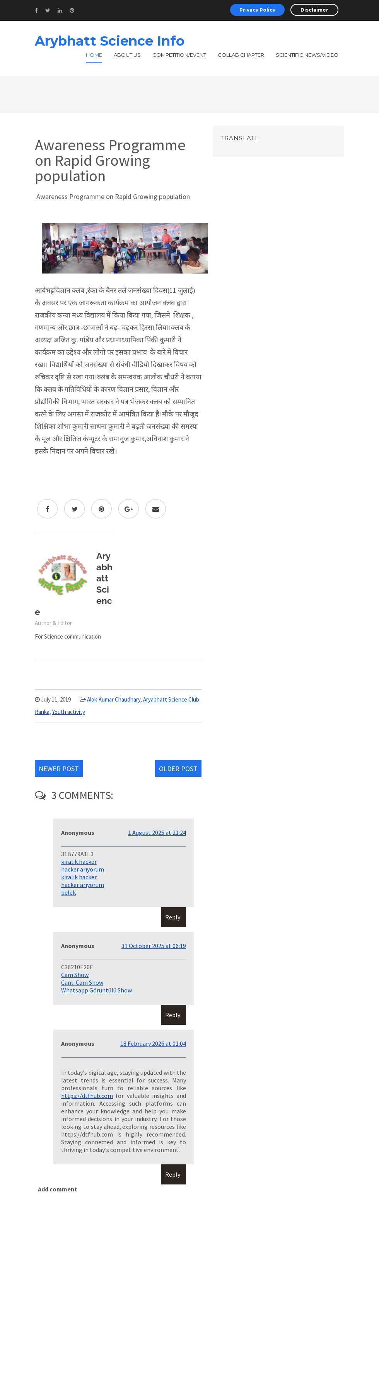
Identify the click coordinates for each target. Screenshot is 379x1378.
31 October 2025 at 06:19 (153, 946)
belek (68, 892)
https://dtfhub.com (87, 1095)
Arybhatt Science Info (109, 41)
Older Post (178, 768)
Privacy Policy (257, 10)
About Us (127, 55)
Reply (172, 917)
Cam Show (75, 975)
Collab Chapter (241, 55)
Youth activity (68, 711)
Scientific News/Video (307, 55)
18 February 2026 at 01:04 (153, 1043)
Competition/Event (179, 55)
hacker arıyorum (82, 869)
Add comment (57, 1189)
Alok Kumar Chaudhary (113, 699)
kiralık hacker (79, 861)
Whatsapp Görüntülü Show (96, 990)
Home (94, 55)
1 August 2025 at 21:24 (157, 832)
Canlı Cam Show (82, 982)
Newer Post (59, 768)
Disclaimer (314, 10)
